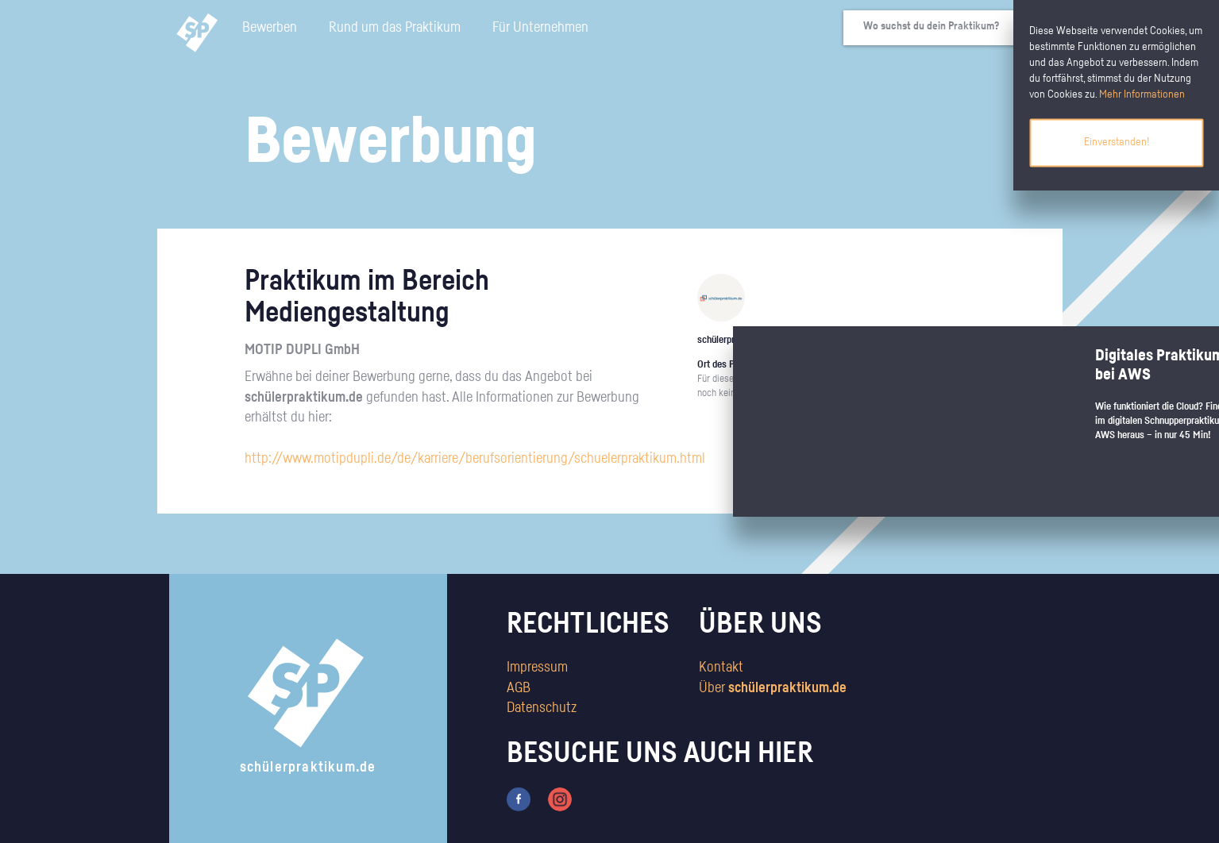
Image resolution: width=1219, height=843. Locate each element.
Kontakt (721, 667)
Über (773, 688)
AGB (518, 688)
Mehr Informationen (1142, 94)
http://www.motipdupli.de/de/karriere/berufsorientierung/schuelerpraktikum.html (475, 459)
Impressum (537, 667)
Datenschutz (542, 708)
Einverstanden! (1116, 142)
